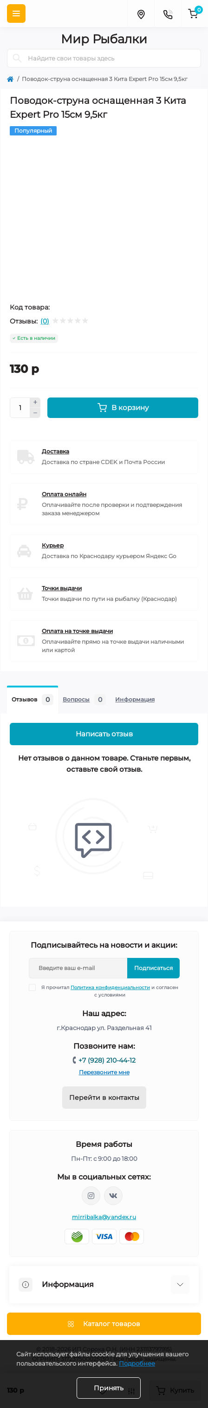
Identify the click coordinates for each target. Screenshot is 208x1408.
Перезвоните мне (104, 1072)
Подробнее (137, 1363)
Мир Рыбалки (104, 39)
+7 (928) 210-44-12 (107, 1060)
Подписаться (153, 967)
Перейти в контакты (104, 1097)
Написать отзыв (104, 733)
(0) (44, 321)
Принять (109, 1388)
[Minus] (35, 413)
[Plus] (35, 402)
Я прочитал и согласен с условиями (109, 991)
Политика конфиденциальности (110, 987)
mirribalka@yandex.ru (104, 1216)
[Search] (17, 58)
